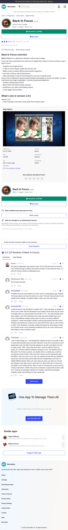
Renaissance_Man (17, 279)
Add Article (5, 489)
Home (3, 16)
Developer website (23, 50)
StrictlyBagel (15, 291)
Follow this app (8, 50)
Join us (50, 1)
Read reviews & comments (9, 45)
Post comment (34, 246)
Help (3, 517)
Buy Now (34, 37)
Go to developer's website (11, 168)
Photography (10, 16)
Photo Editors (20, 16)
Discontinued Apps (7, 484)
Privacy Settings (7, 503)
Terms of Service (7, 494)
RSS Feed (5, 522)
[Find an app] (19, 6)
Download (34, 31)
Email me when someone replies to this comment (20, 242)
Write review (34, 215)
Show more (34, 381)
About (3, 475)
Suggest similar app (34, 453)
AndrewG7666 (16, 306)
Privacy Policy (6, 499)
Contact (4, 513)
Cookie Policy (6, 508)
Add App (4, 480)
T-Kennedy (15, 338)
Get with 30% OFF (34, 419)
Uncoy (13, 263)
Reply (19, 274)
